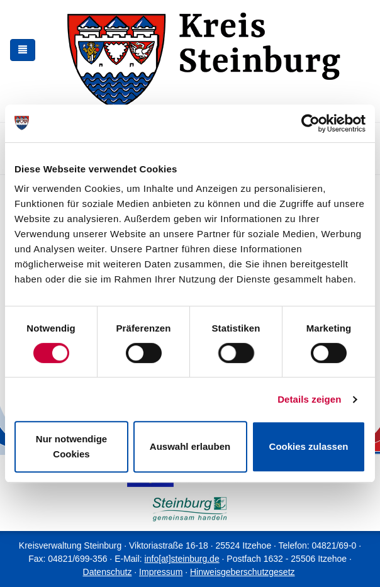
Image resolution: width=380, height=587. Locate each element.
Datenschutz (107, 572)
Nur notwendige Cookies (71, 446)
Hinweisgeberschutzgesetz (242, 572)
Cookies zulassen (309, 446)
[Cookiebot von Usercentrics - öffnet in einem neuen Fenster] (310, 123)
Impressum (160, 572)
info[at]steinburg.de (182, 559)
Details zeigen (309, 399)
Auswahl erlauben (190, 446)
